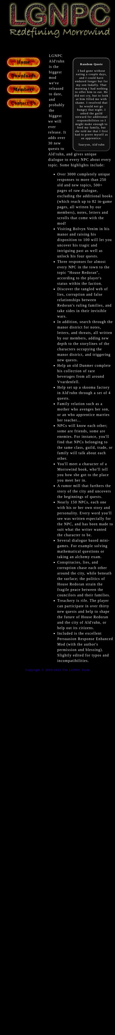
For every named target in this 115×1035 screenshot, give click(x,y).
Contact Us (23, 102)
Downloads (23, 75)
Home (23, 61)
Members (23, 89)
